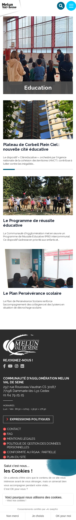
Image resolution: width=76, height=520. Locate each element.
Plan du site (16, 457)
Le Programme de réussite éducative (28, 223)
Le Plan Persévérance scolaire (32, 293)
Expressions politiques (28, 419)
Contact (14, 429)
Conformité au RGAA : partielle (31, 452)
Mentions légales (21, 438)
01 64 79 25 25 (13, 395)
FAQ (10, 434)
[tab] (4, 366)
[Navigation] (71, 6)
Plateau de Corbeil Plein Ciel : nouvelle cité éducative (31, 147)
